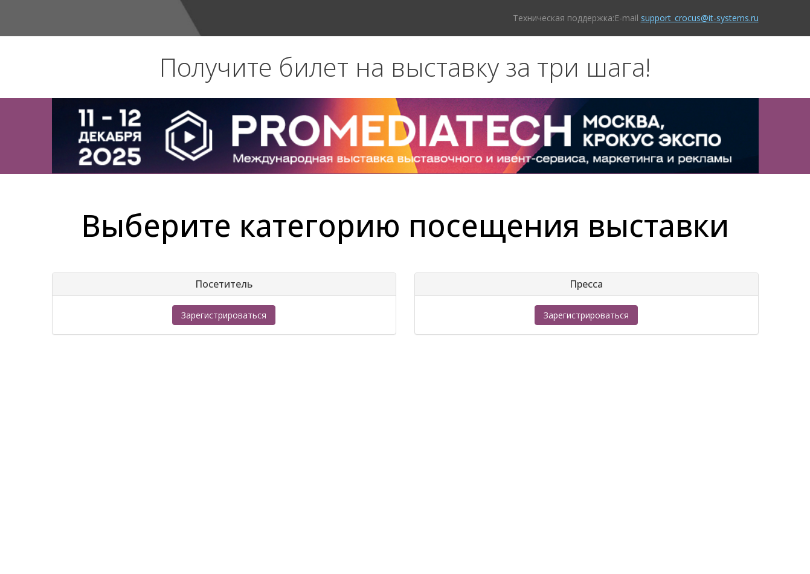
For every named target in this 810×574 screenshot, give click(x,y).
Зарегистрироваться (223, 315)
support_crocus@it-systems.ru (700, 18)
